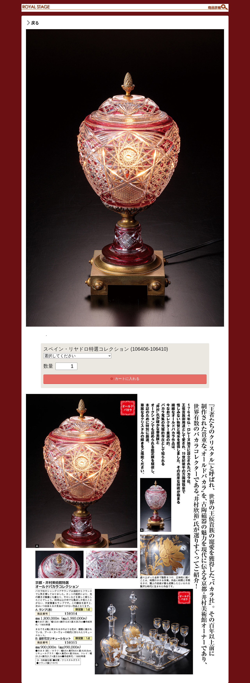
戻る (32, 23)
